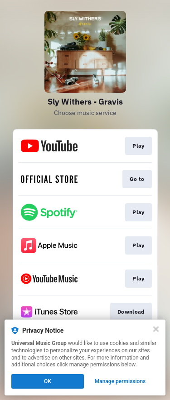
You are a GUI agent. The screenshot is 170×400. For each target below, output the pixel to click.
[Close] (156, 329)
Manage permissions (120, 381)
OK (47, 381)
